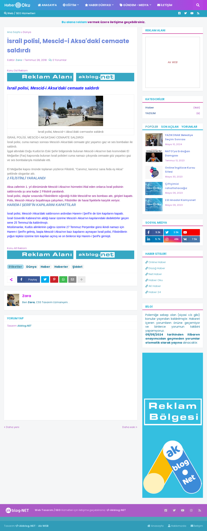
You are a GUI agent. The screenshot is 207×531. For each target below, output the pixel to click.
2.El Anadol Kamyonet (180, 200)
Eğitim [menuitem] (69, 5)
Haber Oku (154, 280)
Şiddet (77, 267)
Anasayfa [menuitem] (47, 5)
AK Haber (153, 286)
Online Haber (155, 262)
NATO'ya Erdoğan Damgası (177, 153)
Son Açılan (169, 127)
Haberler (61, 267)
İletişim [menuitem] (164, 5)
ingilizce (42, 519)
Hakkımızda (177, 526)
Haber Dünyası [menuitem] (98, 5)
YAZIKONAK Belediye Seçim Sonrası (179, 137)
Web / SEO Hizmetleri (19, 13)
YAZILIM (172, 113)
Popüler (151, 127)
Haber (45, 267)
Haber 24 (153, 292)
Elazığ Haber (155, 268)
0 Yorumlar (60, 60)
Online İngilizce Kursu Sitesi (180, 170)
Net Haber (153, 274)
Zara (26, 295)
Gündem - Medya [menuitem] (134, 5)
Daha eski (128, 427)
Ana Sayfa (13, 32)
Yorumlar (189, 127)
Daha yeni (12, 427)
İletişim (197, 526)
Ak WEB (172, 62)
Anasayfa (155, 526)
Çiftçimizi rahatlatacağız (176, 186)
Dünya (27, 32)
